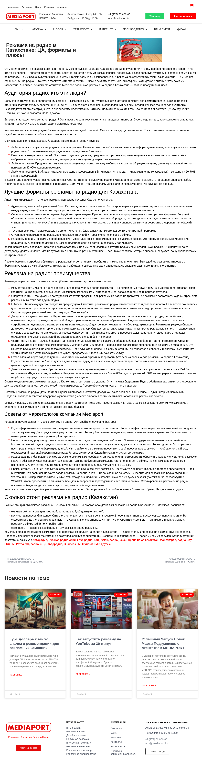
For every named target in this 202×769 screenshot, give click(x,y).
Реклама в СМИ (75, 731)
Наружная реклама (77, 739)
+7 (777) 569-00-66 (119, 14)
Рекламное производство (81, 754)
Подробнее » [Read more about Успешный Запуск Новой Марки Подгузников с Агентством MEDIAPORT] (149, 685)
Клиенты (49, 7)
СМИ (19, 29)
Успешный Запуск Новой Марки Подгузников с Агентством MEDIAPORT (163, 643)
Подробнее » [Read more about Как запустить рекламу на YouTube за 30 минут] (83, 674)
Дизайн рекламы (76, 735)
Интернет (107, 29)
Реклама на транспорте (80, 750)
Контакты (62, 7)
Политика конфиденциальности (123, 752)
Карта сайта (118, 746)
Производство (135, 29)
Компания (13, 7)
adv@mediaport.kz (119, 18)
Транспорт (82, 29)
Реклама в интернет (78, 746)
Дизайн (182, 29)
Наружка (38, 29)
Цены (38, 7)
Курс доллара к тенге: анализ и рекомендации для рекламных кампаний (34, 643)
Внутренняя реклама (78, 743)
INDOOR (60, 29)
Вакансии (27, 7)
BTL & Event (162, 29)
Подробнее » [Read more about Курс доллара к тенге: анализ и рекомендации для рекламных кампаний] (17, 675)
